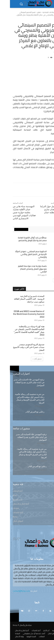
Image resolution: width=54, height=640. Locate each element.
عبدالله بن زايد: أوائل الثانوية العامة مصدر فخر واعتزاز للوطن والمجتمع (22, 239)
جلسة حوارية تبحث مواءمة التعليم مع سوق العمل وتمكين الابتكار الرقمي (22, 268)
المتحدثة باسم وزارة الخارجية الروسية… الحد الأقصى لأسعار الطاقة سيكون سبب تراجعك (19, 299)
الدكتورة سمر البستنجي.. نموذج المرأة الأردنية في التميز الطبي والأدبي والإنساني (21, 254)
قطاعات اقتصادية (38, 12)
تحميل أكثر (27, 358)
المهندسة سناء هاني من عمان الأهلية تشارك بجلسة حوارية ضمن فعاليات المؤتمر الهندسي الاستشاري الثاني (14, 212)
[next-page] (45, 280)
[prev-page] (48, 280)
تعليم (29, 12)
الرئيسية (48, 12)
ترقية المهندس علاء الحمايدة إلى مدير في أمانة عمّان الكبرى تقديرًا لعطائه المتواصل (19, 382)
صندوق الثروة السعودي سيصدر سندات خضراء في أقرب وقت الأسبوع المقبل (18, 347)
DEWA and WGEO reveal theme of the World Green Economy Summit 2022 (18, 314)
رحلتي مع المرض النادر (25, 412)
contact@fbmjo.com (11, 591)
